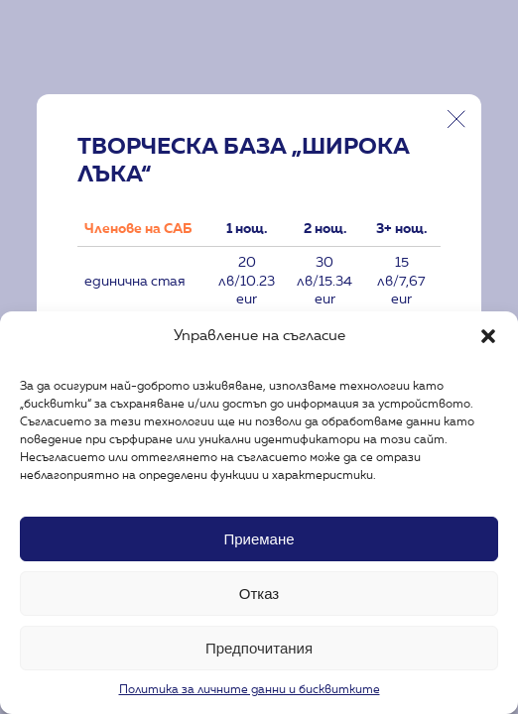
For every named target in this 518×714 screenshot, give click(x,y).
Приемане (258, 539)
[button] (488, 336)
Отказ (259, 593)
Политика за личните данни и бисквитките (249, 690)
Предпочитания (259, 648)
